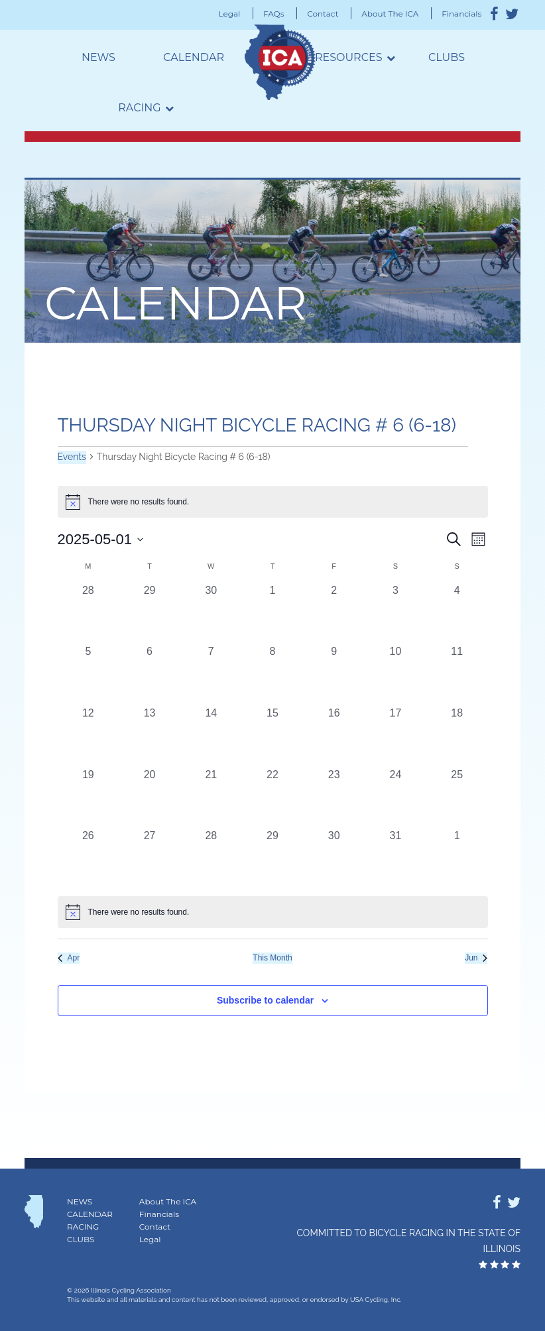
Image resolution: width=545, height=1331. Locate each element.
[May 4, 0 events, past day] (457, 613)
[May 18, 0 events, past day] (457, 736)
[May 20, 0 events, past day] (149, 798)
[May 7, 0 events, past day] (211, 674)
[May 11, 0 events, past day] (457, 674)
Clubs (446, 57)
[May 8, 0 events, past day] (273, 674)
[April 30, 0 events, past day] (211, 613)
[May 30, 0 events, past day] (334, 859)
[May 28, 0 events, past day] (211, 859)
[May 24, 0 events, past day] (395, 798)
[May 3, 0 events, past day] (395, 613)
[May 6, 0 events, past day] (149, 674)
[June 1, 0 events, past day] (457, 859)
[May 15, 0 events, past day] (273, 736)
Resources (349, 57)
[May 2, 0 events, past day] (334, 613)
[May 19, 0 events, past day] (88, 798)
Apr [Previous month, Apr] (69, 957)
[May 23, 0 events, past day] (334, 798)
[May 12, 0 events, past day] (88, 736)
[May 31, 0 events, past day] (395, 859)
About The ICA (389, 14)
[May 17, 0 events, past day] (395, 736)
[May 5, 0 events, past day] (88, 674)
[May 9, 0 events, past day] (334, 674)
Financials (461, 14)
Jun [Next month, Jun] (476, 957)
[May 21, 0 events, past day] (211, 798)
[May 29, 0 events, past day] (273, 859)
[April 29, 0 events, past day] (149, 613)
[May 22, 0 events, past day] (273, 798)
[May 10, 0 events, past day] (395, 674)
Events (72, 456)
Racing (139, 107)
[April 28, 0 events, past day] (88, 613)
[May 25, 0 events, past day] (457, 798)
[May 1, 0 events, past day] (273, 613)
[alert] (273, 912)
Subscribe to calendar (265, 1000)
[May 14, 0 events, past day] (211, 736)
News (98, 57)
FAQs (273, 14)
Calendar (193, 57)
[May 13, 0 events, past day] (149, 736)
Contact (322, 14)
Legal (230, 14)
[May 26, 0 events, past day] (88, 859)
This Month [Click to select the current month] (272, 957)
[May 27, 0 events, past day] (149, 859)
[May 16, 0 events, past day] (334, 736)
